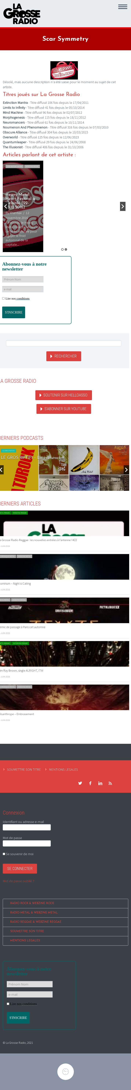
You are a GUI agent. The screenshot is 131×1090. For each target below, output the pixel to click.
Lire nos (15, 298)
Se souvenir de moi (18, 854)
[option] (64, 206)
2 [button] (66, 249)
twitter (80, 783)
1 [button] (62, 249)
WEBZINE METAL (32, 166)
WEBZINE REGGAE (19, 513)
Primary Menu (122, 7)
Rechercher (65, 356)
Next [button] (123, 206)
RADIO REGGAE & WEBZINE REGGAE (35, 922)
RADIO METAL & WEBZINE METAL (34, 912)
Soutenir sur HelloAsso (65, 395)
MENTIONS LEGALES (63, 769)
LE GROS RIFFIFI (8, 450)
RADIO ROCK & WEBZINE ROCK (32, 903)
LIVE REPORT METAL (14, 166)
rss (110, 783)
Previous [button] (5, 206)
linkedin (100, 783)
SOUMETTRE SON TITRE (24, 769)
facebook (90, 783)
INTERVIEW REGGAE (20, 643)
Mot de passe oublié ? (18, 881)
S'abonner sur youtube (65, 409)
